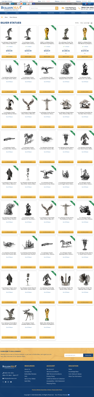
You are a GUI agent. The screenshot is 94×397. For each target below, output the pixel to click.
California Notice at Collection (56, 378)
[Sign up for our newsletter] (73, 355)
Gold (21, 1)
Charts (73, 13)
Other (28, 13)
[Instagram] (8, 382)
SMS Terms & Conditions (54, 374)
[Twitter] (3, 382)
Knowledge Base (73, 371)
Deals (39, 13)
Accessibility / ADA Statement (56, 381)
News (70, 369)
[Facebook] (5, 382)
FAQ (26, 376)
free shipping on (70, 7)
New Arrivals (50, 13)
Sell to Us (61, 13)
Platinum (57, 1)
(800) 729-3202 (8, 373)
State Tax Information (75, 376)
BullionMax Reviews (30, 374)
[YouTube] (11, 382)
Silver (39, 1)
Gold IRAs (27, 381)
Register (79, 3)
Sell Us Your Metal (30, 378)
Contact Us (84, 13)
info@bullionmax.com (10, 378)
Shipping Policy (51, 383)
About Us (27, 369)
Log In (73, 3)
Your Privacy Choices (62, 395)
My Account (50, 369)
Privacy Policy (51, 376)
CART (88, 4)
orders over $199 (70, 9)
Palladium (78, 1)
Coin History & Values (75, 374)
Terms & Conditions (52, 371)
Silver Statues (13, 17)
